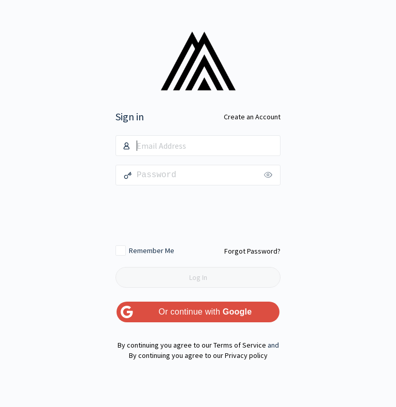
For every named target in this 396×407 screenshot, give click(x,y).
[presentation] (198, 215)
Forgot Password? (252, 251)
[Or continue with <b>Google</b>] (198, 312)
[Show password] (270, 175)
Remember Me (151, 250)
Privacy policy (246, 355)
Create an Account (252, 116)
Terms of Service (239, 345)
